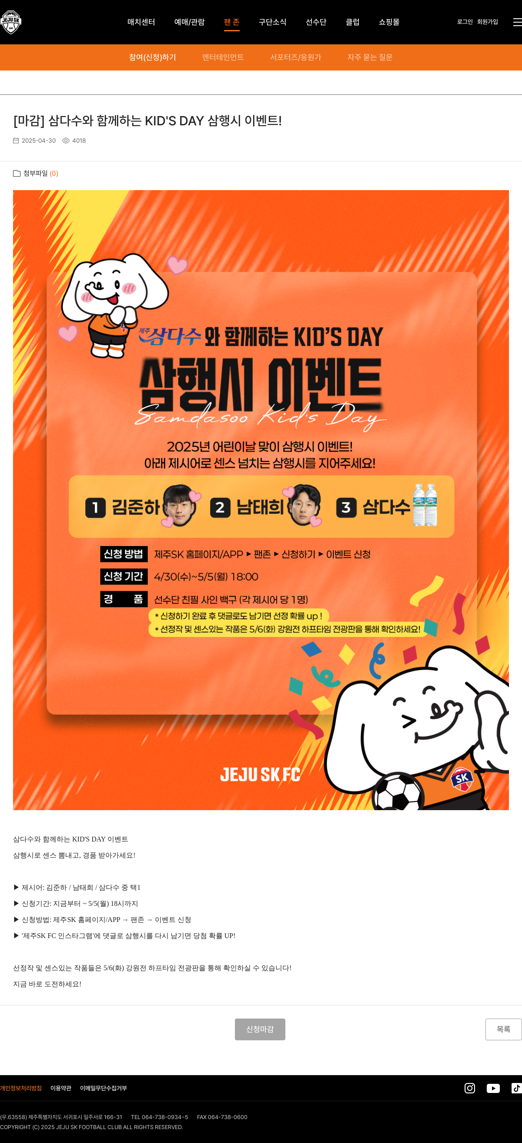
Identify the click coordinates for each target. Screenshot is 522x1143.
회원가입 (487, 22)
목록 (504, 1029)
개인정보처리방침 (21, 1088)
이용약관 (60, 1088)
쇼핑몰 (389, 22)
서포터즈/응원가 (295, 57)
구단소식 (273, 22)
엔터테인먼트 (223, 57)
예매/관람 (189, 22)
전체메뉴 (517, 22)
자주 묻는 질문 (370, 57)
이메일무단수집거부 (103, 1088)
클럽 (353, 22)
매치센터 (141, 22)
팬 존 (232, 22)
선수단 (316, 22)
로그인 (465, 22)
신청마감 (260, 1029)
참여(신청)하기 (152, 57)
